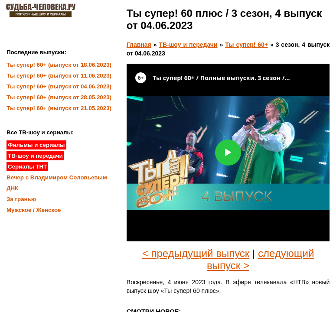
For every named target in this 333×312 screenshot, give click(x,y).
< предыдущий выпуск (196, 253)
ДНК (12, 188)
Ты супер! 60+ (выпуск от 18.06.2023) (59, 65)
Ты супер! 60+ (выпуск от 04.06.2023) (59, 86)
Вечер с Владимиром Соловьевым (57, 177)
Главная (139, 44)
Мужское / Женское (34, 210)
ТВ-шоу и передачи (188, 44)
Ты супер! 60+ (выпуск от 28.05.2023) (59, 97)
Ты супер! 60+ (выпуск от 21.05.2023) (59, 108)
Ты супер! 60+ (246, 44)
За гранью (21, 199)
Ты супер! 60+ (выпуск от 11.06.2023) (59, 75)
